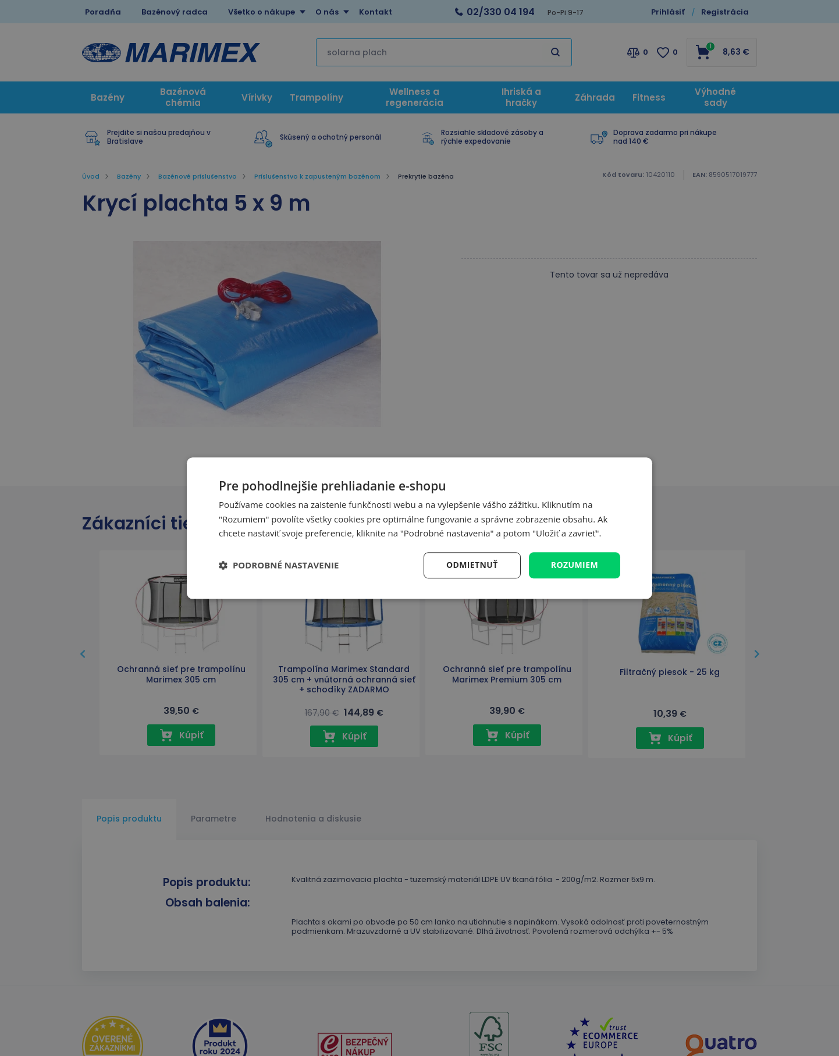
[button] (279, 565)
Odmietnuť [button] (472, 564)
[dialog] (419, 528)
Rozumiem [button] (574, 564)
